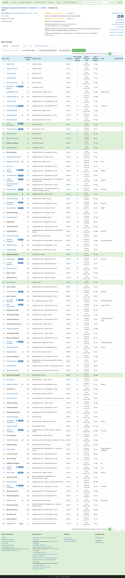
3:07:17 (68, 389)
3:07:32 (68, 398)
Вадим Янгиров (11, 352)
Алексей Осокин (12, 398)
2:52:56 (68, 217)
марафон (5, 46)
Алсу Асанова (11, 282)
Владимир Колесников (14, 157)
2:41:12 (68, 106)
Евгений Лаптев (12, 115)
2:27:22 (68, 82)
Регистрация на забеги (8, 541)
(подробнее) (70, 13)
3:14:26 (68, 519)
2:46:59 (68, 161)
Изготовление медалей (70, 2)
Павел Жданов (11, 106)
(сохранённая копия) (117, 24)
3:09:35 (68, 435)
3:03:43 (68, 328)
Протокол (120, 27)
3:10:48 (68, 463)
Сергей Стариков (12, 426)
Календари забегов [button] (25, 2)
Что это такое (68, 538)
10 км (24, 46)
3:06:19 (68, 365)
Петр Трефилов (11, 361)
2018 (53, 548)
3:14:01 (68, 514)
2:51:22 (68, 198)
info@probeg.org (100, 538)
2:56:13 (68, 254)
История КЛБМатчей (70, 541)
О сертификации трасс (39, 552)
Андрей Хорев (11, 523)
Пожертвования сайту (7, 545)
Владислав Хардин (13, 161)
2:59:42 (68, 296)
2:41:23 (68, 110)
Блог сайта (4, 543)
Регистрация (120, 19)
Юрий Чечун (10, 64)
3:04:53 (68, 338)
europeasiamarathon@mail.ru (68, 24)
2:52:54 (68, 212)
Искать (112, 2)
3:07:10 (68, 384)
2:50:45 (68, 184)
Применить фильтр (79, 50)
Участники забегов (39, 2)
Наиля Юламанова (12, 138)
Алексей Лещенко (12, 217)
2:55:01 (68, 240)
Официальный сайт (118, 13)
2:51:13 (68, 194)
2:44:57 (68, 143)
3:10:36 (68, 454)
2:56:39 (68, 263)
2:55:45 (68, 249)
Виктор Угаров (11, 73)
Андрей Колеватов (12, 96)
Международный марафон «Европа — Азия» (24, 7)
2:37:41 (68, 96)
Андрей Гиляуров (12, 384)
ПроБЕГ (6, 2)
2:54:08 (68, 226)
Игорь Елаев (11, 472)
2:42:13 (68, 133)
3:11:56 (68, 486)
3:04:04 (68, 333)
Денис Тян (10, 166)
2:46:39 (68, 157)
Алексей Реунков (12, 68)
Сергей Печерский (12, 440)
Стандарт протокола (39, 568)
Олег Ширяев (11, 259)
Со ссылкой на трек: (28, 50)
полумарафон (15, 46)
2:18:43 (68, 68)
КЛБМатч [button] (51, 2)
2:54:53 (68, 236)
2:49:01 (68, 166)
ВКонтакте (19, 548)
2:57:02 (68, 268)
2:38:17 (68, 101)
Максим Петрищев (12, 417)
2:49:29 (68, 171)
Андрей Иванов (11, 249)
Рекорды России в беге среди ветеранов (45, 558)
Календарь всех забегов (40, 538)
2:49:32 (68, 175)
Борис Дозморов (12, 110)
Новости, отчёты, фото (117, 35)
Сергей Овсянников (13, 236)
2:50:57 (68, 189)
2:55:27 (68, 245)
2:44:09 (68, 138)
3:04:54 (68, 342)
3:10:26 (68, 449)
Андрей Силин (11, 500)
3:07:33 (68, 407)
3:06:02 (68, 356)
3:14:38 (68, 523)
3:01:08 (68, 305)
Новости (14, 2)
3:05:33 (68, 347)
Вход (119, 2)
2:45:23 (68, 147)
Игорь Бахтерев (12, 482)
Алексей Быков (11, 365)
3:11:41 (68, 482)
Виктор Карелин (12, 268)
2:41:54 (68, 124)
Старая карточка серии (117, 29)
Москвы (50, 541)
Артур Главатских (12, 393)
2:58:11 (68, 291)
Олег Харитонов (12, 129)
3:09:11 (68, 426)
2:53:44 (68, 222)
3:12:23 (68, 495)
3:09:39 (68, 440)
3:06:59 (68, 375)
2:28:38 (68, 87)
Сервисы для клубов (7, 539)
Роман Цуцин (11, 449)
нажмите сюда (49, 35)
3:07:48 (68, 412)
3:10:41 (68, 458)
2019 (50, 548)
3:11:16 (68, 472)
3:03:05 (68, 319)
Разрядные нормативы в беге (41, 567)
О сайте (3, 538)
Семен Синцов (11, 101)
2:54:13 (68, 231)
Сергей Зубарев (12, 291)
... (119, 53)
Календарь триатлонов (39, 545)
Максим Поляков (12, 245)
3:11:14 (68, 468)
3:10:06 (68, 444)
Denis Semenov (11, 208)
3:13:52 (68, 509)
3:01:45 (68, 310)
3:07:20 (68, 393)
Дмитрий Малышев (13, 370)
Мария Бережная (12, 194)
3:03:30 (68, 324)
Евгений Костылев (12, 347)
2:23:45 (68, 78)
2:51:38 (68, 203)
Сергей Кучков (11, 189)
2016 (34, 550)
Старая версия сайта (7, 547)
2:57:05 (68, 273)
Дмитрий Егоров (12, 119)
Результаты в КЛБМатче (116, 32)
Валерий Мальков (12, 92)
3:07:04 (68, 379)
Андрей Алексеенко (13, 328)
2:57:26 (68, 277)
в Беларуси (41, 565)
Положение (119, 22)
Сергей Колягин (11, 175)
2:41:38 (68, 119)
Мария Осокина (11, 133)
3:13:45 (68, 505)
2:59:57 (68, 301)
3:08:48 (68, 421)
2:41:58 (68, 129)
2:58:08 (68, 287)
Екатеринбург (5, 16)
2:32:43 (68, 92)
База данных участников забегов (42, 547)
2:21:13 (68, 73)
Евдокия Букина (12, 147)
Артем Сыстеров (12, 82)
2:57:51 (68, 282)
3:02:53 (68, 314)
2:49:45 (68, 180)
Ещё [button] (59, 2)
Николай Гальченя (12, 198)
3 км (30, 46)
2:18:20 (68, 64)
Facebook (26, 548)
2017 (57, 548)
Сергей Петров (11, 78)
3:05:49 (68, 352)
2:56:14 (68, 259)
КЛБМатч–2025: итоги (70, 539)
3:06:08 (68, 361)
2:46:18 (68, 152)
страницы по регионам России (10, 550)
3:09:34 (68, 430)
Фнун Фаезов (11, 379)
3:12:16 (68, 491)
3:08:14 (68, 417)
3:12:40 (68, 500)
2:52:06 (68, 208)
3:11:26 (68, 477)
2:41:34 (68, 115)
